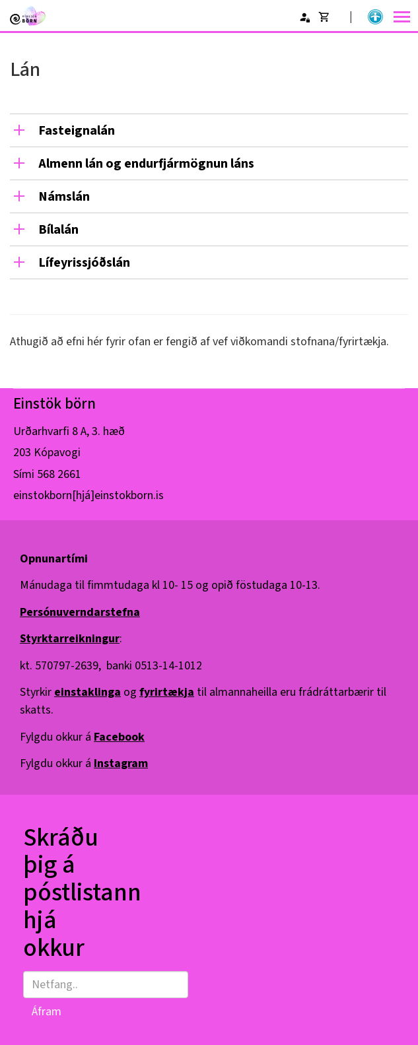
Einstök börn (54, 404)
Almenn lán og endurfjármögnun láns (146, 163)
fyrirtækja (166, 692)
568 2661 (59, 474)
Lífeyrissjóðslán (84, 262)
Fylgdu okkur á (82, 737)
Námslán (64, 196)
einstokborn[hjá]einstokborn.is (88, 495)
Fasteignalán (76, 130)
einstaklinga (87, 692)
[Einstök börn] (28, 15)
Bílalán (58, 229)
